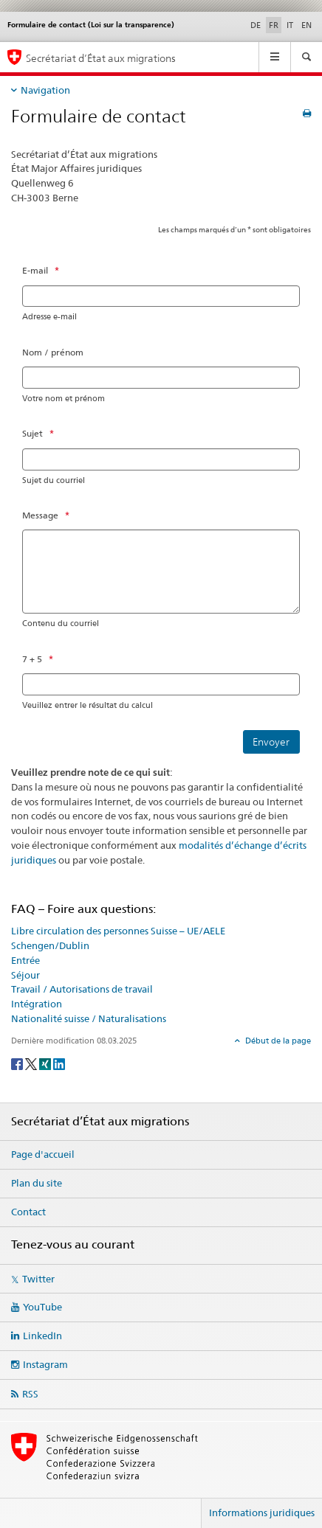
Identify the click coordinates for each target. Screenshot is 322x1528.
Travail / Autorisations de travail (82, 989)
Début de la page (277, 1040)
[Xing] (46, 1063)
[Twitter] (32, 1063)
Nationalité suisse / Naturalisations (88, 1018)
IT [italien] (290, 25)
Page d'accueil (43, 1154)
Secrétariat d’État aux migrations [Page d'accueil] (101, 58)
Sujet (32, 433)
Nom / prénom (52, 352)
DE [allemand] (255, 25)
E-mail (35, 270)
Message (40, 515)
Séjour (25, 975)
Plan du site (36, 1183)
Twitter (38, 1279)
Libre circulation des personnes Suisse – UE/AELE (118, 931)
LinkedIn (42, 1335)
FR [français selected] (273, 25)
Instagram (45, 1364)
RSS (30, 1394)
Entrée (25, 960)
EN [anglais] (306, 25)
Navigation (45, 90)
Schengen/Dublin (50, 945)
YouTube (42, 1307)
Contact (28, 1212)
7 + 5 (32, 658)
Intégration (36, 1004)
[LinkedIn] (59, 1063)
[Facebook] (18, 1063)
